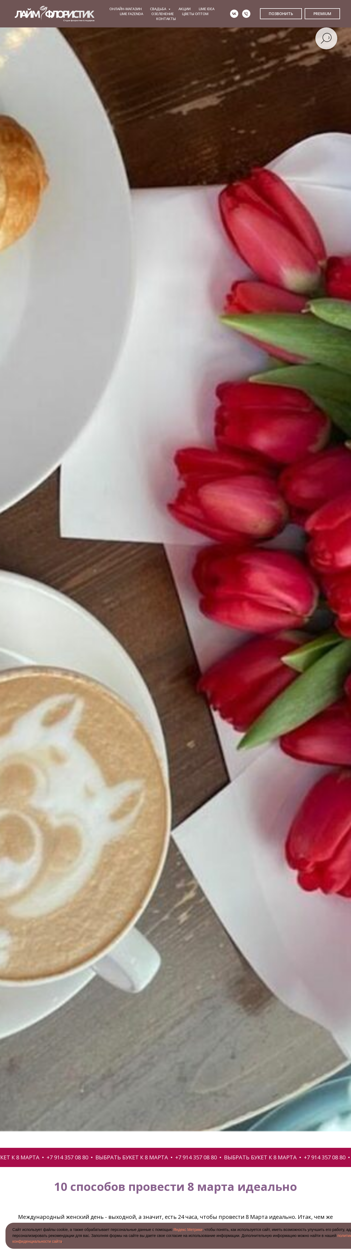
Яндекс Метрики (187, 1229)
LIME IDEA (206, 8)
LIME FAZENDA (131, 13)
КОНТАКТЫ (166, 18)
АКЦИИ (185, 8)
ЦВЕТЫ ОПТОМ (195, 13)
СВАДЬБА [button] (158, 8)
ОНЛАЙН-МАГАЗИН (125, 8)
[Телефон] (246, 14)
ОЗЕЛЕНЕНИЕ (162, 13)
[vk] (234, 14)
